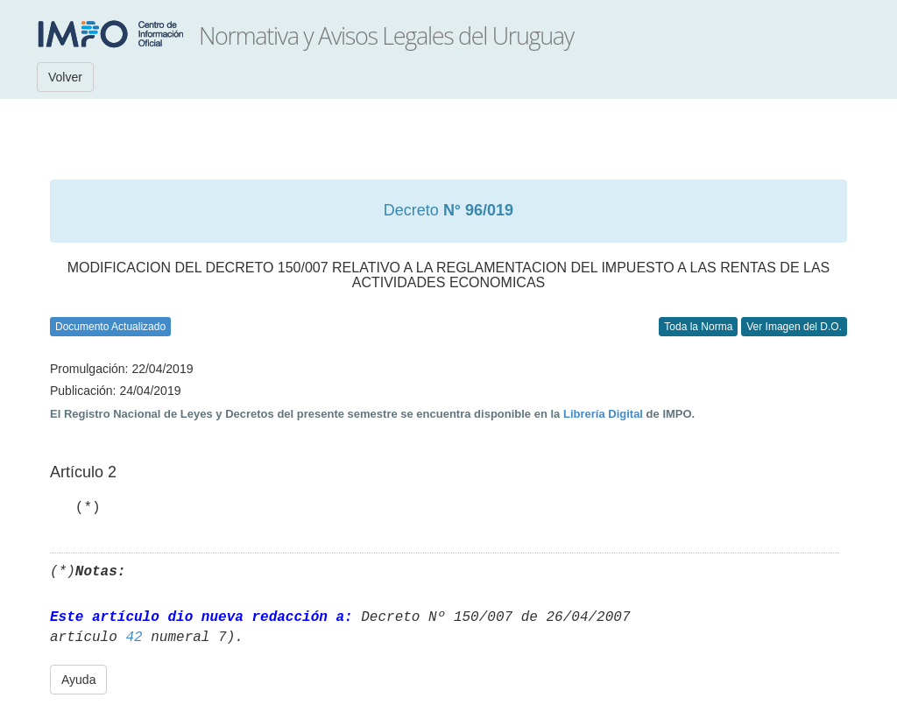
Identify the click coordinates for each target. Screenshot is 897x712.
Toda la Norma (698, 327)
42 (133, 637)
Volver (65, 77)
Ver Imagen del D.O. (794, 327)
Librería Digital (603, 413)
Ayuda (78, 680)
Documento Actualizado (110, 327)
